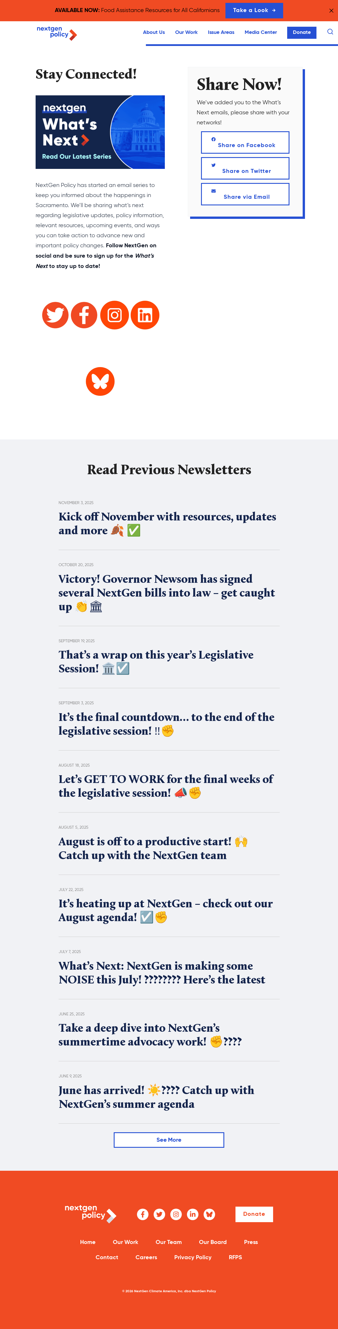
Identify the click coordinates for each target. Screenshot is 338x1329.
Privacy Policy (193, 1258)
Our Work (186, 32)
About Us (154, 32)
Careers (146, 1258)
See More (169, 1140)
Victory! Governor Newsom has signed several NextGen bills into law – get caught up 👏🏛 (167, 593)
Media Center (261, 32)
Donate (302, 32)
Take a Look (254, 10)
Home (88, 1242)
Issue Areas (221, 32)
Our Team (169, 1242)
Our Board (213, 1242)
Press (251, 1242)
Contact (107, 1258)
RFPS (235, 1258)
